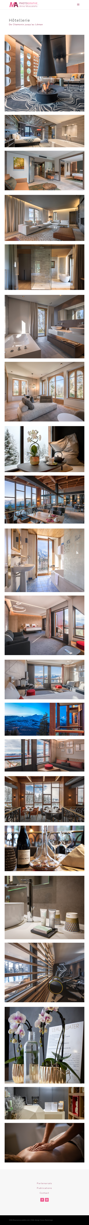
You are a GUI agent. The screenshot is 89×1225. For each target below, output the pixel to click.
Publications (44, 1188)
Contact (44, 1193)
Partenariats (44, 1183)
